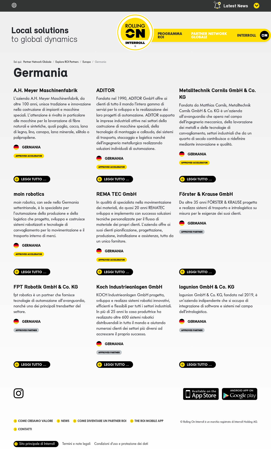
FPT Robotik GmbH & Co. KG (46, 287)
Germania (31, 147)
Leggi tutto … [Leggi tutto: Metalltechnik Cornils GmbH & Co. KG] (199, 179)
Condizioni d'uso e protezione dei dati (121, 443)
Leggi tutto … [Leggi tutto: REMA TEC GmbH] (116, 272)
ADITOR (105, 90)
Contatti (25, 429)
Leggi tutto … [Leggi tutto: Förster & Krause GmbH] (199, 272)
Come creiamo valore (35, 421)
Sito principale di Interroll (37, 443)
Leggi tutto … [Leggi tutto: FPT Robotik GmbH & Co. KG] (33, 364)
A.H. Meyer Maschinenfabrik (46, 90)
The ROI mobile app (149, 421)
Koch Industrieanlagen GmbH (129, 287)
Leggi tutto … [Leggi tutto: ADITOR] (116, 179)
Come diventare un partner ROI (102, 421)
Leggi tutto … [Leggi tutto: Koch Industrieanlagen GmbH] (116, 364)
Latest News (235, 6)
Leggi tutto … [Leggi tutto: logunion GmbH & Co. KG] (199, 364)
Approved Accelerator (29, 156)
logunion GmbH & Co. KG (206, 287)
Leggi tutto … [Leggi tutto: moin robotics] (33, 272)
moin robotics (29, 194)
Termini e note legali (76, 443)
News (65, 421)
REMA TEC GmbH (116, 194)
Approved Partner (191, 232)
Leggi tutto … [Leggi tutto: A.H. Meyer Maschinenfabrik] (33, 179)
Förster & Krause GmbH (206, 194)
